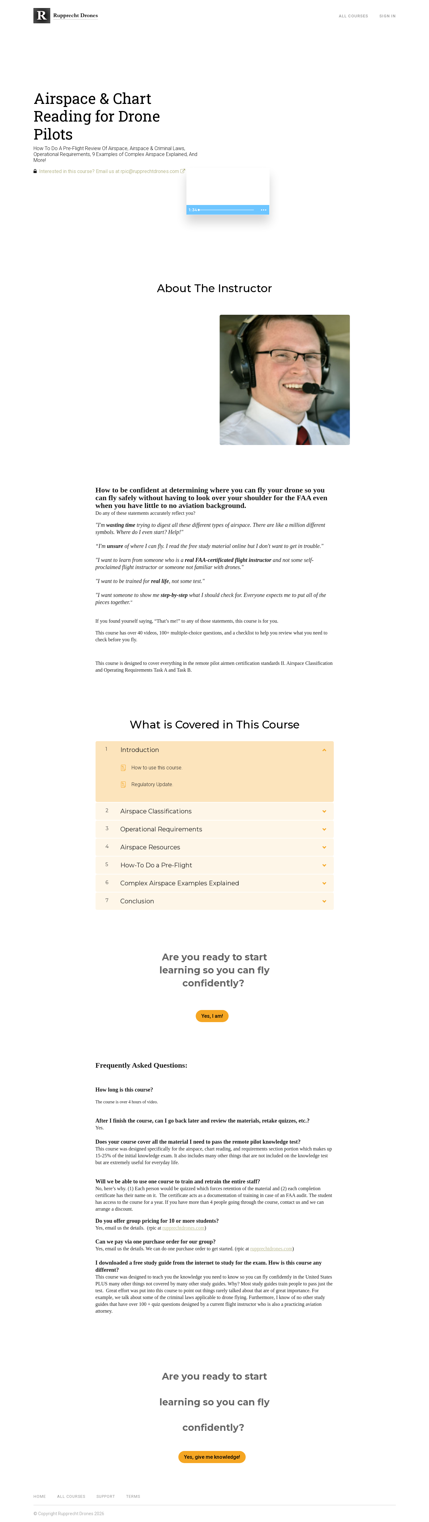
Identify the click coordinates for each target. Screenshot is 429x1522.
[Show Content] (324, 748)
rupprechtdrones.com (184, 1228)
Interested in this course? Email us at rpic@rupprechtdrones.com (112, 171)
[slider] (227, 210)
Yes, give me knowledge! (212, 1457)
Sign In (387, 16)
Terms (133, 1496)
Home (40, 1496)
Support (105, 1496)
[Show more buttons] (264, 210)
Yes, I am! (212, 1016)
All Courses (353, 16)
